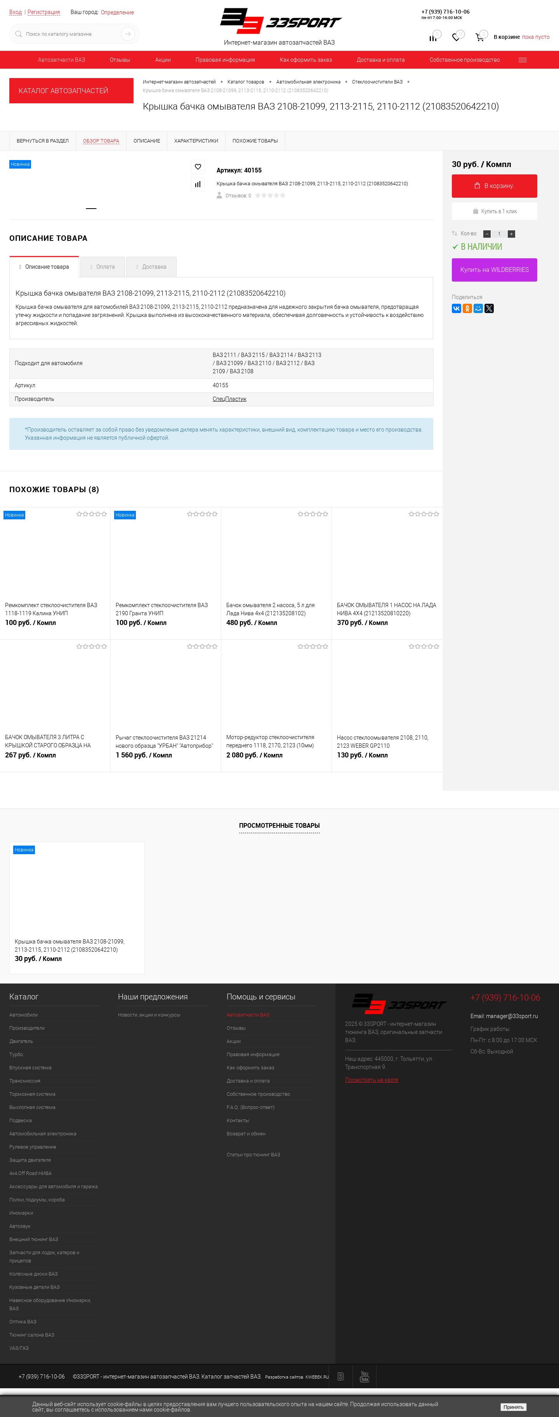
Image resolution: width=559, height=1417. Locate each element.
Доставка (154, 268)
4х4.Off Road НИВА (30, 1172)
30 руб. (38, 958)
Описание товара (47, 268)
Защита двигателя (30, 1159)
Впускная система (30, 1067)
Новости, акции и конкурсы (149, 1014)
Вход (15, 12)
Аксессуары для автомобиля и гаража (53, 1186)
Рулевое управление (32, 1146)
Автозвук (20, 1225)
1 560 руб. (166, 758)
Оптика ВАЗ (22, 1321)
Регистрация (44, 12)
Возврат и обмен (246, 1133)
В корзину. (494, 186)
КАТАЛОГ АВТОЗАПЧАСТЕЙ (63, 91)
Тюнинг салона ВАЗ (31, 1334)
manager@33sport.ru (512, 1015)
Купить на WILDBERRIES (494, 269)
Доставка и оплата (381, 60)
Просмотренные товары (279, 824)
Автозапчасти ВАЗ (61, 60)
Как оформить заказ (306, 60)
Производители (27, 1027)
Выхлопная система (32, 1106)
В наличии (477, 246)
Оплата (105, 268)
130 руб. (387, 758)
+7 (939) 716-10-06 (446, 11)
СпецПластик (196, 398)
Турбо (16, 1054)
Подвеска (20, 1120)
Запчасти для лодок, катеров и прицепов (44, 1256)
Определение (117, 12)
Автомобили (23, 1014)
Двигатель (21, 1040)
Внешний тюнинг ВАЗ (33, 1238)
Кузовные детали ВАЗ (34, 1286)
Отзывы (120, 60)
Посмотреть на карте (371, 1079)
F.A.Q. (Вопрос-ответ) (250, 1106)
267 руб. (55, 758)
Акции (163, 60)
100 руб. (55, 626)
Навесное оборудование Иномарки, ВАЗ (50, 1304)
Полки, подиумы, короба (37, 1199)
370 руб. (387, 626)
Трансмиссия (24, 1080)
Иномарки (21, 1212)
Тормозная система (32, 1093)
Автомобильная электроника (42, 1133)
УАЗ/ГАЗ (19, 1347)
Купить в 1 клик (494, 211)
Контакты (238, 1120)
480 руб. (276, 626)
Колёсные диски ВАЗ (33, 1273)
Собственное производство (465, 60)
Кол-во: (470, 233)
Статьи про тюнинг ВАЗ (253, 1154)
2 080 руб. (276, 758)
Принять (513, 1407)
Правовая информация (225, 60)
